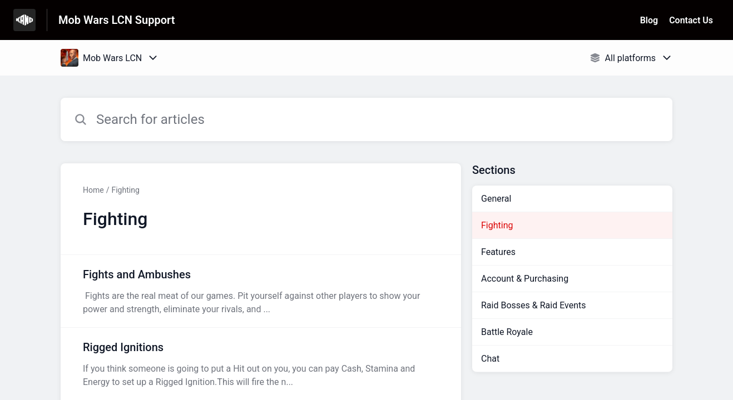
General (496, 198)
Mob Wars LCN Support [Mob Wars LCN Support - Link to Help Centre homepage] (116, 20)
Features (498, 252)
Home (93, 190)
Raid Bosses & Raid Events (533, 305)
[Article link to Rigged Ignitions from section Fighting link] (261, 364)
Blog (649, 20)
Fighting (125, 190)
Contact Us (691, 20)
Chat (490, 358)
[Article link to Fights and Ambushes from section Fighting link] (261, 291)
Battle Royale (507, 332)
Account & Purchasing (524, 278)
